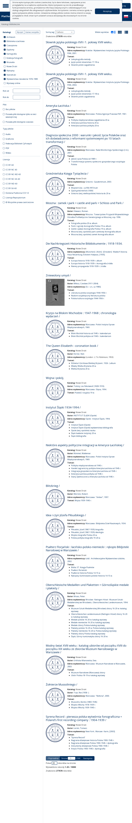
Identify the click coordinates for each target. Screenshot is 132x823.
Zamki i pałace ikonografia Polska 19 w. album (91, 229)
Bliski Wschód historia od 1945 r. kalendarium (91, 333)
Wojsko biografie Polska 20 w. (84, 535)
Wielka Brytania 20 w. (80, 369)
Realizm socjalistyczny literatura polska (88, 295)
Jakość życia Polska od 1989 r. (84, 159)
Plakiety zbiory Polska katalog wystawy (88, 633)
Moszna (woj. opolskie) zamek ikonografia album (92, 234)
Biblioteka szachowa (15, 41)
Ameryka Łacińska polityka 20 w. (85, 125)
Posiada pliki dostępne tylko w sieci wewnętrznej (21, 115)
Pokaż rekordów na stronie (61, 763)
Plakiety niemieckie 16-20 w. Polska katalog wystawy (94, 631)
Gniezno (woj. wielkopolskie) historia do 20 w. (90, 193)
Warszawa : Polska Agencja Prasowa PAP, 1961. (106, 114)
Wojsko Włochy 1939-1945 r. (83, 707)
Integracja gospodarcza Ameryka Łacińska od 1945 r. (94, 471)
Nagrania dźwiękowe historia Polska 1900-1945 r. (92, 740)
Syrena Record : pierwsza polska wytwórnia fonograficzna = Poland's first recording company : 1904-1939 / (84, 718)
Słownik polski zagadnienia (83, 65)
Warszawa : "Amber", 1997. (97, 497)
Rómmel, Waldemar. (82, 453)
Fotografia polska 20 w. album (84, 223)
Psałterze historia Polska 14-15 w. (85, 573)
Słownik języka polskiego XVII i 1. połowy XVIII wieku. (79, 42)
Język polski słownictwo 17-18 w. (85, 62)
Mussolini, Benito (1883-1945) (84, 702)
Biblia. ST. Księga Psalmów (82, 567)
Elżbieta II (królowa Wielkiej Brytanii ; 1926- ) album (93, 363)
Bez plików (10, 109)
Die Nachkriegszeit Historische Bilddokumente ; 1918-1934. (84, 243)
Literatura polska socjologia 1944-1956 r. (89, 293)
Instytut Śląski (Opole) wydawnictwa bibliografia (92, 427)
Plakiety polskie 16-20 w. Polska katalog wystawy (92, 628)
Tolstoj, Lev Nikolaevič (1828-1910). (89, 386)
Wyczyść (20, 32)
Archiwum (11, 37)
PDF (7, 148)
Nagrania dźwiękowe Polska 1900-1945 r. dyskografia (94, 743)
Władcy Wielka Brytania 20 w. (83, 366)
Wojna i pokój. (55, 378)
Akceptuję (107, 11)
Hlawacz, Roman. (81, 211)
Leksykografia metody (80, 59)
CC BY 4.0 (10, 165)
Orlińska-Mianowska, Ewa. (85, 660)
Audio (8, 134)
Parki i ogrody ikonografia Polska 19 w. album (91, 226)
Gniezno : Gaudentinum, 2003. (99, 181)
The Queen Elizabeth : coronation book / (72, 346)
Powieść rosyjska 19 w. (84, 392)
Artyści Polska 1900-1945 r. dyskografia (88, 748)
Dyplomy (10, 49)
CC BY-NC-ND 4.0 (13, 174)
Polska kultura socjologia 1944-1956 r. (87, 298)
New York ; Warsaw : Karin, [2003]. (100, 731)
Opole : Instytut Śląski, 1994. (98, 419)
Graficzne (10, 139)
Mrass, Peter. (79, 596)
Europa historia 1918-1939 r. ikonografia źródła (92, 263)
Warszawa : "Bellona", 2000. (97, 696)
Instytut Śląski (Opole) (80, 425)
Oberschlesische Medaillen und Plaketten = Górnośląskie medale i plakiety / (87, 586)
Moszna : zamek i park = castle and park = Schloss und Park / (84, 203)
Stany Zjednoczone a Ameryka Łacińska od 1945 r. (92, 476)
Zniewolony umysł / (58, 275)
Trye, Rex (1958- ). (81, 692)
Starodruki (11, 75)
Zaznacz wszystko (32, 32)
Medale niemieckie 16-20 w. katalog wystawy (90, 622)
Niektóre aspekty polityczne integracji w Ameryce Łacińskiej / (85, 445)
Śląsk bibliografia (78, 436)
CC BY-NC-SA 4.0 (13, 179)
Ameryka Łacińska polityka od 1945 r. (87, 474)
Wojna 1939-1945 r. (83, 500)
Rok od (6, 91)
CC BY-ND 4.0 (11, 183)
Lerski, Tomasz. (80, 728)
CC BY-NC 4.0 (11, 169)
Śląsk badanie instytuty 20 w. (83, 433)
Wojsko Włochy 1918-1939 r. (83, 704)
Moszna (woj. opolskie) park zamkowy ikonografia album (96, 231)
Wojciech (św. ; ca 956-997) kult (84, 188)
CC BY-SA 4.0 (11, 188)
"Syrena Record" (78, 737)
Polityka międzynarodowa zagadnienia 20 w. (90, 120)
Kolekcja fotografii (15, 58)
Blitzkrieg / (53, 486)
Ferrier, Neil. (79, 354)
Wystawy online (13, 83)
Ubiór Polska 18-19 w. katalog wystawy (88, 675)
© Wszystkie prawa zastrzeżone (20, 202)
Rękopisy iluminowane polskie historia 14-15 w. (91, 575)
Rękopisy (10, 70)
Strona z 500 (70, 758)
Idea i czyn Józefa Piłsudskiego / (66, 515)
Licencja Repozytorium (15, 197)
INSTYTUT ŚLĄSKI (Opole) (85, 415)
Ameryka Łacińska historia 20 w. (85, 123)
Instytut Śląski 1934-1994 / (63, 407)
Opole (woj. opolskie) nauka (83, 430)
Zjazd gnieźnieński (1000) (82, 190)
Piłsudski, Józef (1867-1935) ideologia (87, 532)
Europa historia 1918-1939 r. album (86, 260)
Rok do (6, 97)
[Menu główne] (5, 6)
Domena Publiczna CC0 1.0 (17, 193)
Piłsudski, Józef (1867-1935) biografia (87, 529)
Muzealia (10, 62)
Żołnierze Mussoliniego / (61, 684)
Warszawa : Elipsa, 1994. (96, 389)
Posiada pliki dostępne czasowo (19, 122)
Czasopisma (12, 45)
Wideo (8, 153)
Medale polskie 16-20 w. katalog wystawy (89, 619)
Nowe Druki (12, 66)
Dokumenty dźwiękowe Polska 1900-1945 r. (90, 746)
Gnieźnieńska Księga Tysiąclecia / (67, 173)
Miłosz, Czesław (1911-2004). (86, 283)
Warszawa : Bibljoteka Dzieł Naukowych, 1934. (106, 523)
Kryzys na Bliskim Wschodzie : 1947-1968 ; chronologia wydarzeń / (81, 314)
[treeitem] (21, 37)
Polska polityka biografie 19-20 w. (85, 538)
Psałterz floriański (79, 570)
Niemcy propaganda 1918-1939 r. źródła (88, 266)
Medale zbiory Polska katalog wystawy (88, 625)
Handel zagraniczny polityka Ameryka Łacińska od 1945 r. (96, 468)
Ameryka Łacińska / (58, 106)
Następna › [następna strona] (88, 758)
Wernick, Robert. (81, 494)
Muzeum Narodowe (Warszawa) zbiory (88, 672)
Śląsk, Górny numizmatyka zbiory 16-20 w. (89, 636)
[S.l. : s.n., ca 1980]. (93, 286)
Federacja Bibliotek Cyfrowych (19, 143)
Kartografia (12, 54)
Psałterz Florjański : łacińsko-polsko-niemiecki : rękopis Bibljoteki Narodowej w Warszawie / (87, 548)
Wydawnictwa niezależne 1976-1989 (22, 79)
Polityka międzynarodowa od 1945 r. (87, 465)
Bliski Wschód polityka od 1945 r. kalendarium (91, 336)
